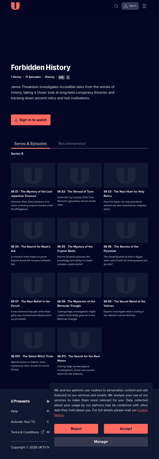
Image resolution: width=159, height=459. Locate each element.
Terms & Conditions (25, 432)
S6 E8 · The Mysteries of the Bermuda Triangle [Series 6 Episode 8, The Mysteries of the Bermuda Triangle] (76, 303)
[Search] (116, 6)
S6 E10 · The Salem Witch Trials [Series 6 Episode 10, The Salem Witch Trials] (32, 356)
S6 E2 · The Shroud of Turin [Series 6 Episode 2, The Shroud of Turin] (75, 191)
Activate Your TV (23, 421)
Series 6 (17, 153)
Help (14, 411)
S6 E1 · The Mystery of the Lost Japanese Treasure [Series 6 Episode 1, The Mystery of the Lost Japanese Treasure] (31, 193)
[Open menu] (144, 6)
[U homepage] (15, 6)
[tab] (72, 144)
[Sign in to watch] (31, 119)
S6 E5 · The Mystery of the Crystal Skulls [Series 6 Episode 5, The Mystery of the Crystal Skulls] (75, 248)
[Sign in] (130, 6)
